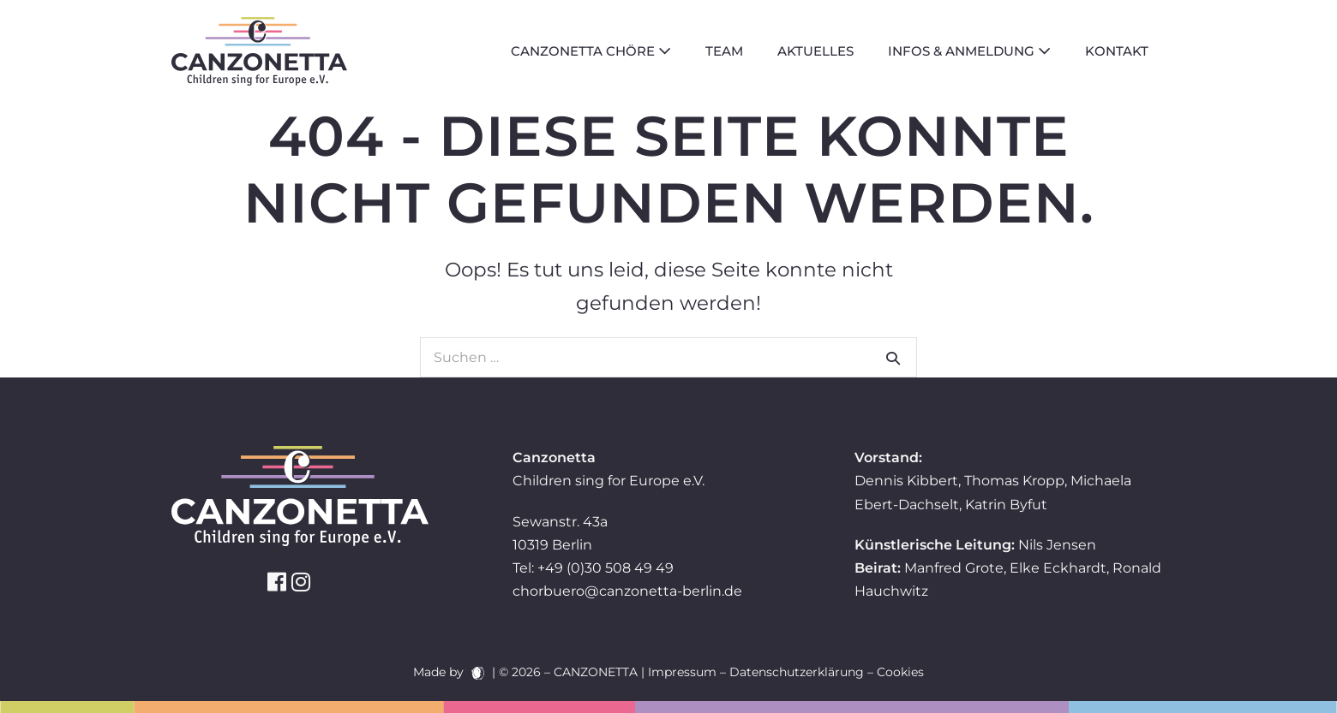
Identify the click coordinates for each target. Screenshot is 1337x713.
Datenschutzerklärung (796, 672)
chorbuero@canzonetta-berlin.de (627, 591)
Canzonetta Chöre (591, 51)
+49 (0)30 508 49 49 (605, 568)
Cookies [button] (900, 672)
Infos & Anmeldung (969, 51)
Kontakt (1116, 51)
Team (724, 51)
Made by (448, 672)
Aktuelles (815, 51)
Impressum (682, 672)
